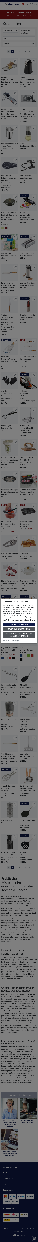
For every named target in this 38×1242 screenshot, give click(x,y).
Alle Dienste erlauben (19, 624)
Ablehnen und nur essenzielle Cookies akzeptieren (19, 635)
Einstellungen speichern (19, 629)
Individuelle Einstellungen (11, 641)
